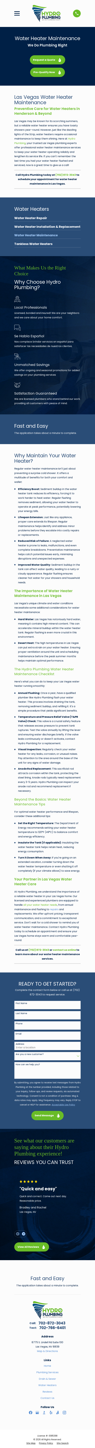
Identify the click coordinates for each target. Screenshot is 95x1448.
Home (47, 1366)
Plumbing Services (47, 1372)
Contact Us (47, 1398)
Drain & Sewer (47, 1379)
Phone (19, 1023)
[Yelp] (51, 1412)
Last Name (21, 1013)
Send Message (47, 1115)
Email (18, 1034)
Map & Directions (47, 1351)
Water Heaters (47, 1385)
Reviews (47, 1391)
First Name (21, 1003)
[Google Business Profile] (37, 1412)
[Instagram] (64, 1412)
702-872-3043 (51, 1323)
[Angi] (57, 1412)
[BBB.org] (44, 1412)
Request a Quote (47, 60)
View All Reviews (32, 1247)
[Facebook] (30, 1412)
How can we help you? (28, 1064)
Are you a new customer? (30, 1054)
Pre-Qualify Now (47, 72)
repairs (54, 909)
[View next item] (23, 1234)
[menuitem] (47, 219)
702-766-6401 (52, 1328)
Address (20, 1044)
